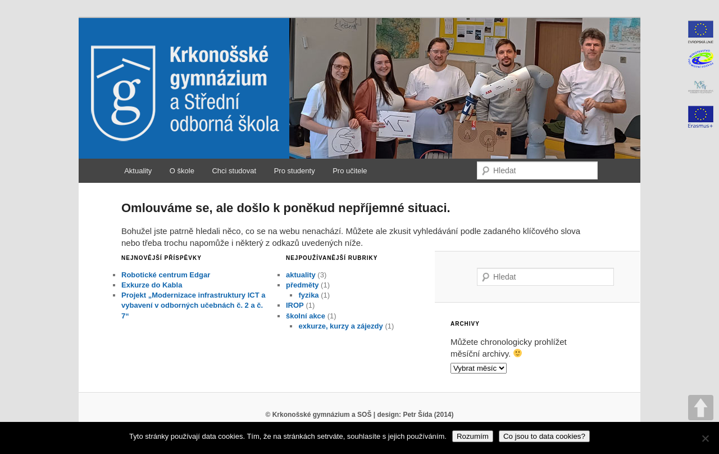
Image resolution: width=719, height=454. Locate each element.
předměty (302, 285)
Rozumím (473, 436)
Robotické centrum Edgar (165, 275)
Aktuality (138, 171)
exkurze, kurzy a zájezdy (340, 326)
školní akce (305, 316)
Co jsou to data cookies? (544, 436)
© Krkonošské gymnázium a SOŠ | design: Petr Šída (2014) (360, 415)
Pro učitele (350, 171)
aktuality (301, 275)
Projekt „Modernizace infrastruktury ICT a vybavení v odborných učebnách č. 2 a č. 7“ (193, 305)
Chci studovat (234, 171)
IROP (295, 305)
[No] (705, 438)
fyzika (308, 295)
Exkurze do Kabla (151, 285)
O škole (182, 171)
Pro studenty (294, 171)
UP (700, 407)
